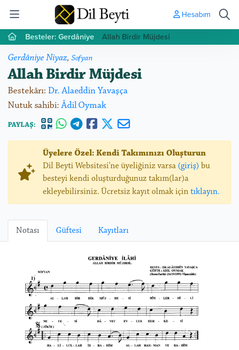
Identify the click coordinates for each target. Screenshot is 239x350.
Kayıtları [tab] (113, 230)
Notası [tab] (27, 230)
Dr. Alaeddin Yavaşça (87, 90)
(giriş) (188, 165)
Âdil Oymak (83, 105)
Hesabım (191, 14)
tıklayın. (205, 191)
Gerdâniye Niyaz (37, 57)
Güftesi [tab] (69, 230)
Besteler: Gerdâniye (59, 36)
